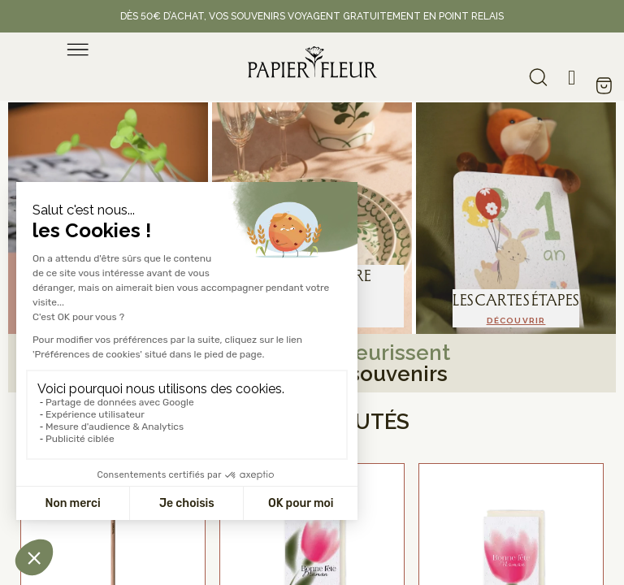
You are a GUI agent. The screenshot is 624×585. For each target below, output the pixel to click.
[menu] (78, 49)
